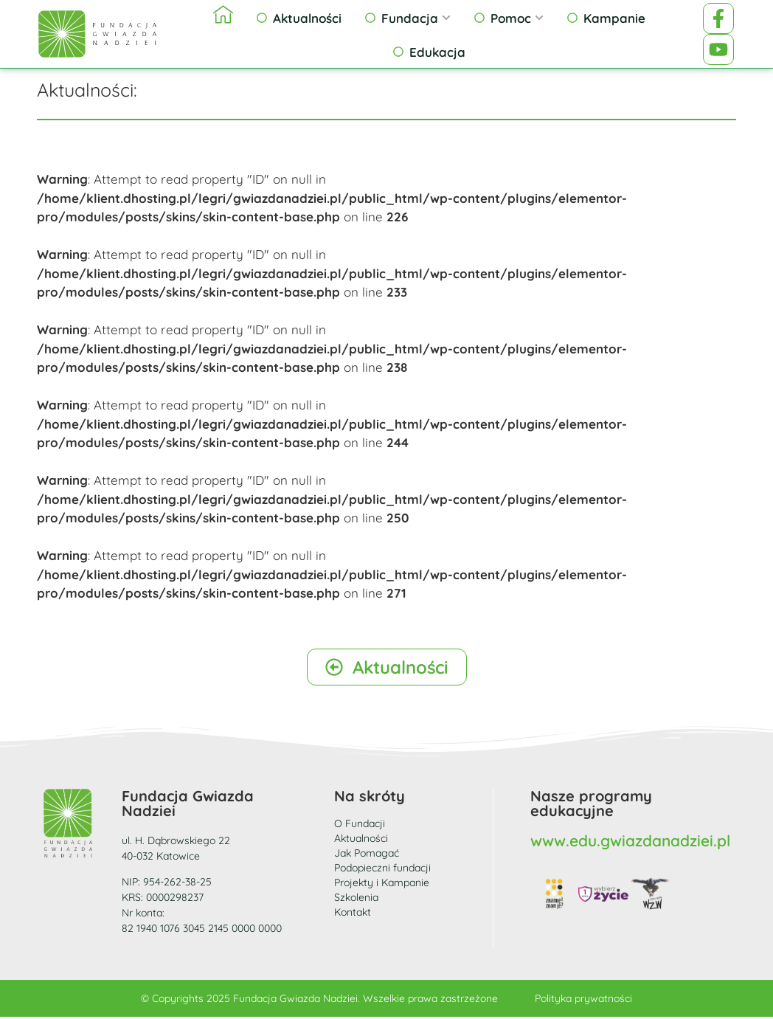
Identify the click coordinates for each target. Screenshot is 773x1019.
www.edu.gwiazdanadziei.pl (630, 842)
